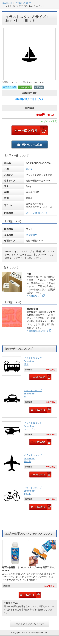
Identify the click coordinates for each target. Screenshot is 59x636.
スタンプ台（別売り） (37, 212)
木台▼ (29, 169)
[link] (29, 369)
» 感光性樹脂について (37, 330)
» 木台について (34, 296)
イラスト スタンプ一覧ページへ (29, 624)
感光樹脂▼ (31, 235)
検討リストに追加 (29, 144)
